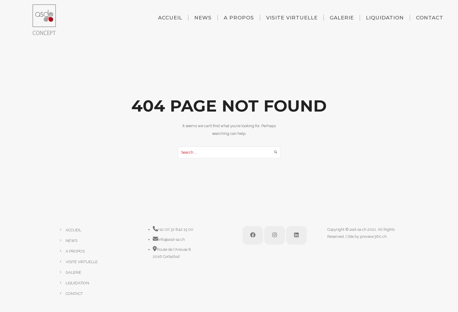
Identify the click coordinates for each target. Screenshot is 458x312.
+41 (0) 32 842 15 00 (175, 229)
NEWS (203, 18)
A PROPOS (239, 18)
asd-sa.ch (358, 229)
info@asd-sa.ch (171, 239)
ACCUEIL (170, 18)
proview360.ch (373, 236)
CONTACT (429, 18)
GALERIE (342, 18)
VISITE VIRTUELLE (292, 18)
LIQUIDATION (385, 18)
